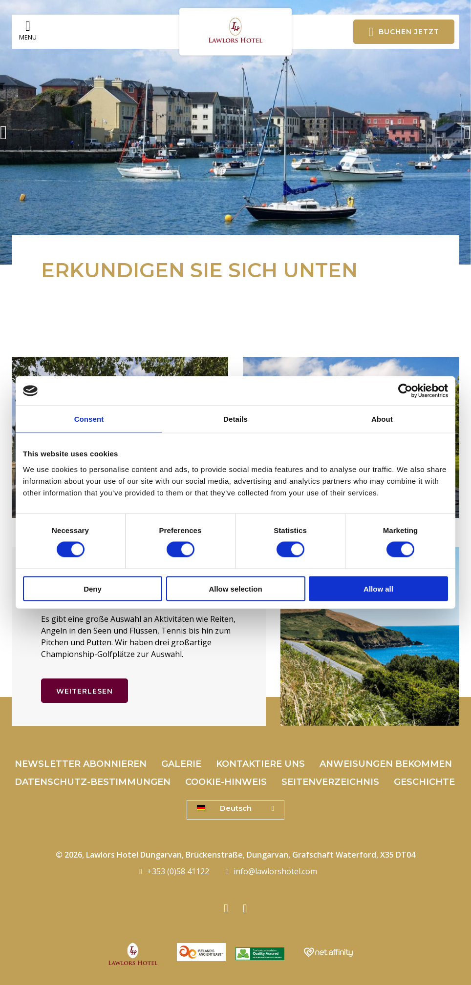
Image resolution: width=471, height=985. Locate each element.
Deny (93, 588)
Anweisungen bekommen (386, 764)
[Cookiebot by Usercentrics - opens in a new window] (405, 391)
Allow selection (235, 588)
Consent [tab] (89, 419)
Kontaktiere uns (260, 764)
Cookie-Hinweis (226, 782)
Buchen (403, 32)
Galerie (181, 764)
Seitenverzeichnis (330, 782)
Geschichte (424, 782)
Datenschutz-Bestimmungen (93, 782)
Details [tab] (235, 419)
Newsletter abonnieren (81, 764)
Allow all (378, 588)
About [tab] (382, 419)
